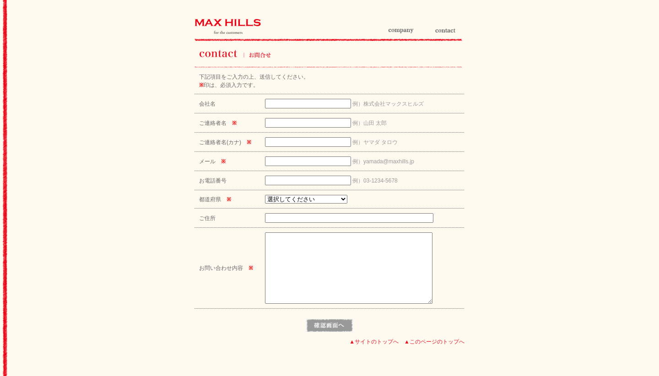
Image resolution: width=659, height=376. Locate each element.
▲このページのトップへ (434, 355)
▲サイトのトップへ (374, 355)
